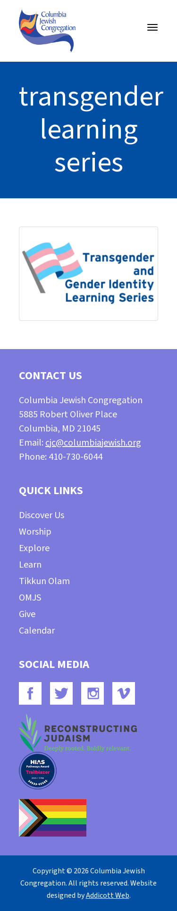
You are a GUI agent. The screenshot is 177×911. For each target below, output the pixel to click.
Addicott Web (107, 895)
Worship (35, 531)
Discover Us (41, 515)
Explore (34, 548)
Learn (30, 564)
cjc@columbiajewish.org (93, 442)
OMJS (30, 597)
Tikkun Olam (44, 581)
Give (27, 614)
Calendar (37, 630)
